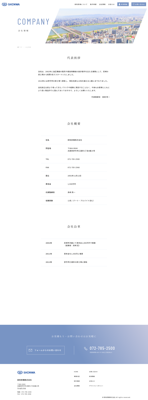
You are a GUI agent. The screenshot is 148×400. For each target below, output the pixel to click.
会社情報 (102, 4)
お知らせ (111, 4)
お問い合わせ (139, 4)
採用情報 (123, 4)
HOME (76, 372)
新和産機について (81, 4)
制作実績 (77, 381)
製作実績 (93, 4)
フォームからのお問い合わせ (47, 350)
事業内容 (77, 376)
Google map (21, 388)
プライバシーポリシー (96, 386)
